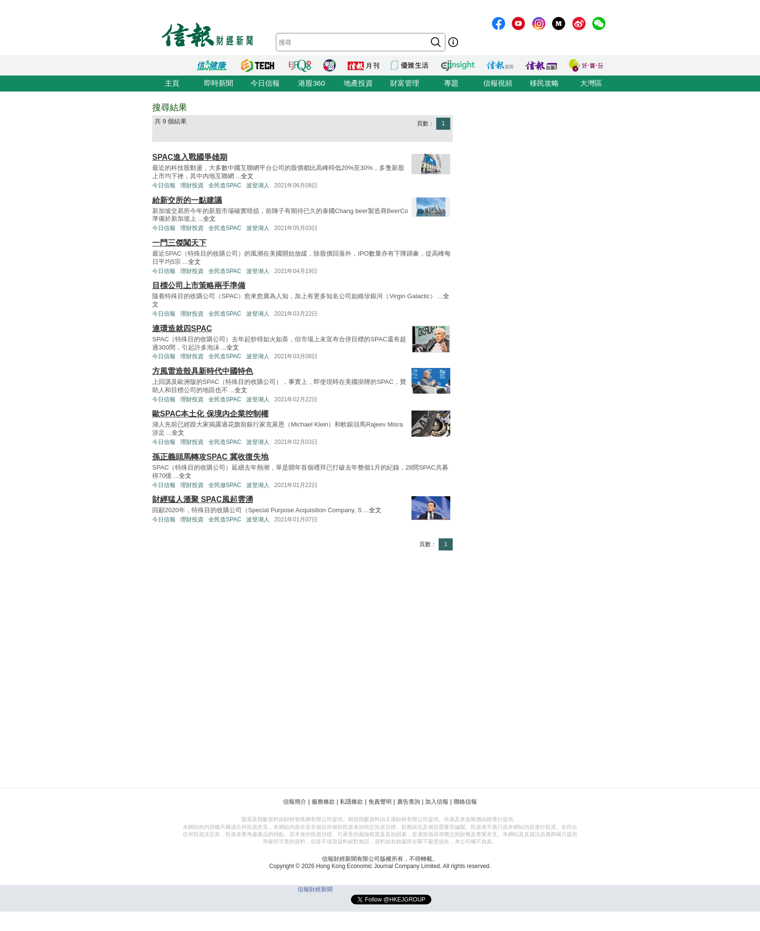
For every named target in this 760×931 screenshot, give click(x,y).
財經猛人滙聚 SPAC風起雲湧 (202, 499)
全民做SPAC (224, 485)
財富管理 (404, 83)
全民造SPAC (224, 185)
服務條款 (323, 801)
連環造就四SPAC (182, 328)
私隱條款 (351, 801)
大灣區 (591, 83)
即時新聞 (218, 83)
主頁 (172, 83)
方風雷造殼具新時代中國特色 (202, 371)
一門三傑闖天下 (179, 243)
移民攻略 (544, 83)
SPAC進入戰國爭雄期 (189, 157)
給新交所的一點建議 (187, 200)
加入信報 (436, 801)
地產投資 (358, 83)
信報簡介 (294, 801)
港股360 (311, 83)
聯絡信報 (465, 801)
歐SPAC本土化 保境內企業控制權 (210, 414)
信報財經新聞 (315, 889)
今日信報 (265, 83)
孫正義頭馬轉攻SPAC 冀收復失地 (210, 457)
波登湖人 (257, 185)
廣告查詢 (408, 801)
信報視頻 (497, 83)
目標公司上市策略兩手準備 (198, 285)
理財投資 (192, 185)
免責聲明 (380, 801)
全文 (247, 176)
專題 (451, 83)
